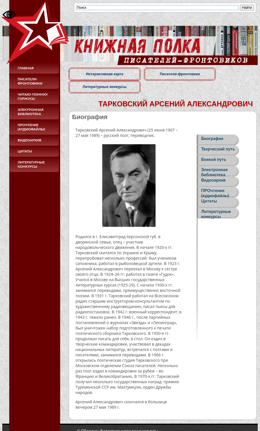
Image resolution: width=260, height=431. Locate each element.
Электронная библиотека (30, 111)
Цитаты (25, 151)
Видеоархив (29, 140)
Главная (26, 68)
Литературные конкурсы (31, 164)
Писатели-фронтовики (30, 81)
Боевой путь (213, 147)
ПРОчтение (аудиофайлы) (31, 127)
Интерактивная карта (98, 74)
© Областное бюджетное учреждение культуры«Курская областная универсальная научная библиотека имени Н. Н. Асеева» (142, 419)
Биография (212, 125)
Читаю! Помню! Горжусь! (33, 96)
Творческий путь (218, 136)
